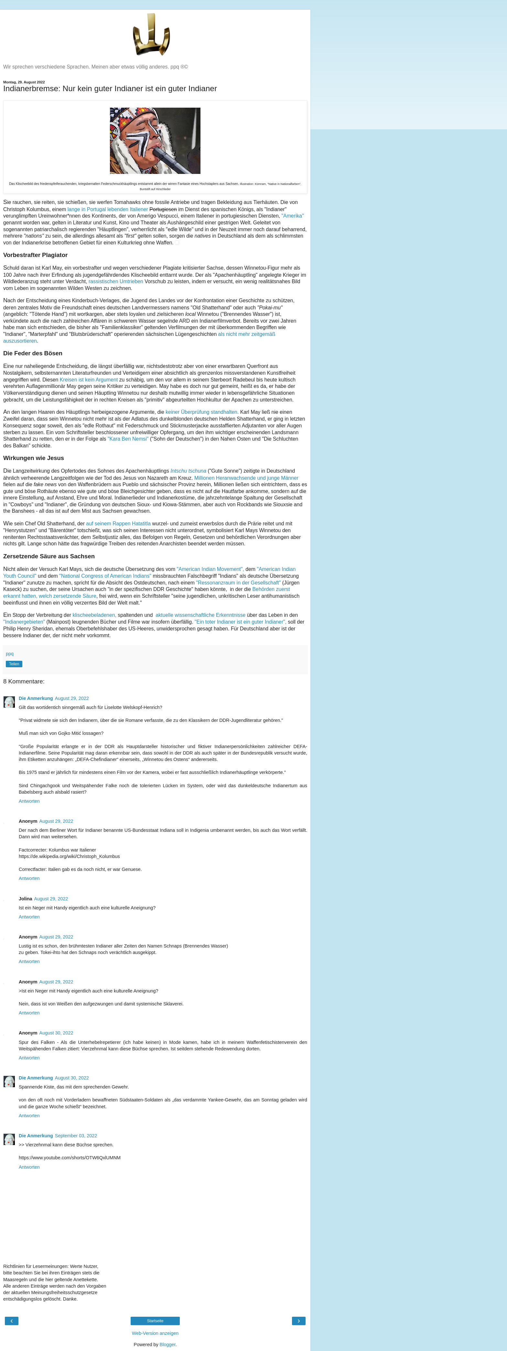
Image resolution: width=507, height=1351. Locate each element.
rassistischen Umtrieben (116, 281)
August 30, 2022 (56, 1032)
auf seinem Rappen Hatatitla (118, 523)
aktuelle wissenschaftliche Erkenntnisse (199, 615)
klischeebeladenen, (94, 615)
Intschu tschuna (188, 471)
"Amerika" (293, 216)
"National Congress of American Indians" (105, 576)
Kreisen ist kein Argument (89, 379)
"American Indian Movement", (210, 569)
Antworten (29, 801)
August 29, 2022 (72, 698)
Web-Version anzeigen (155, 1333)
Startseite (155, 1321)
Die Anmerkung (36, 698)
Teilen (14, 664)
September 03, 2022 (76, 1135)
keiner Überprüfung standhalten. (203, 412)
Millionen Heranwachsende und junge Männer (246, 478)
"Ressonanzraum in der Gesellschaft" (239, 582)
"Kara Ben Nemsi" (128, 439)
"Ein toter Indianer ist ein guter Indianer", (239, 622)
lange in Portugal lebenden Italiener (108, 209)
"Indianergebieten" (24, 622)
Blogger (168, 1344)
